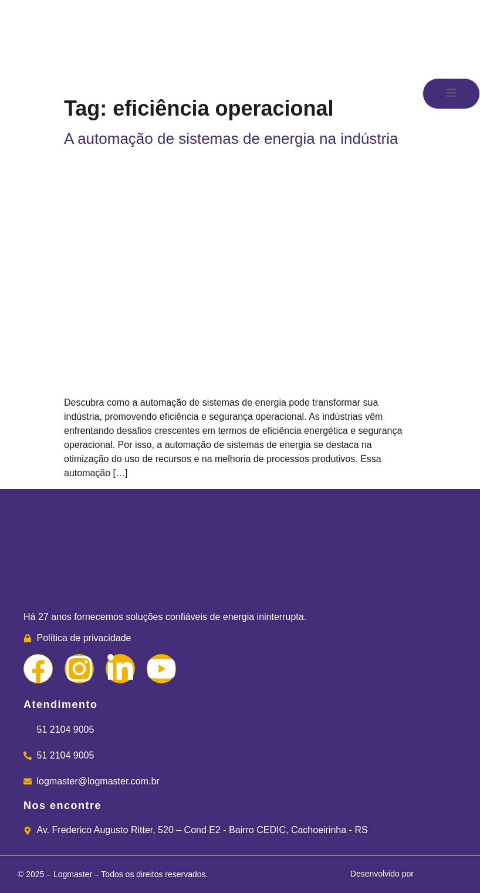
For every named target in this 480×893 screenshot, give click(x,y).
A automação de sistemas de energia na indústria (231, 138)
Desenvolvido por (403, 874)
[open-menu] (451, 93)
